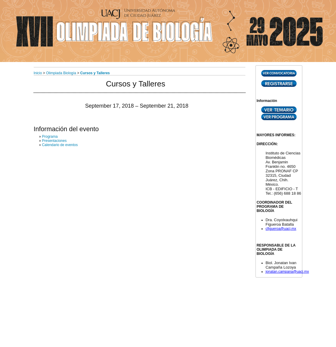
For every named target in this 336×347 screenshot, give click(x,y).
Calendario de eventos (60, 145)
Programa (50, 136)
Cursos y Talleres (95, 73)
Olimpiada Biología (61, 73)
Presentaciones (54, 141)
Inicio (38, 73)
